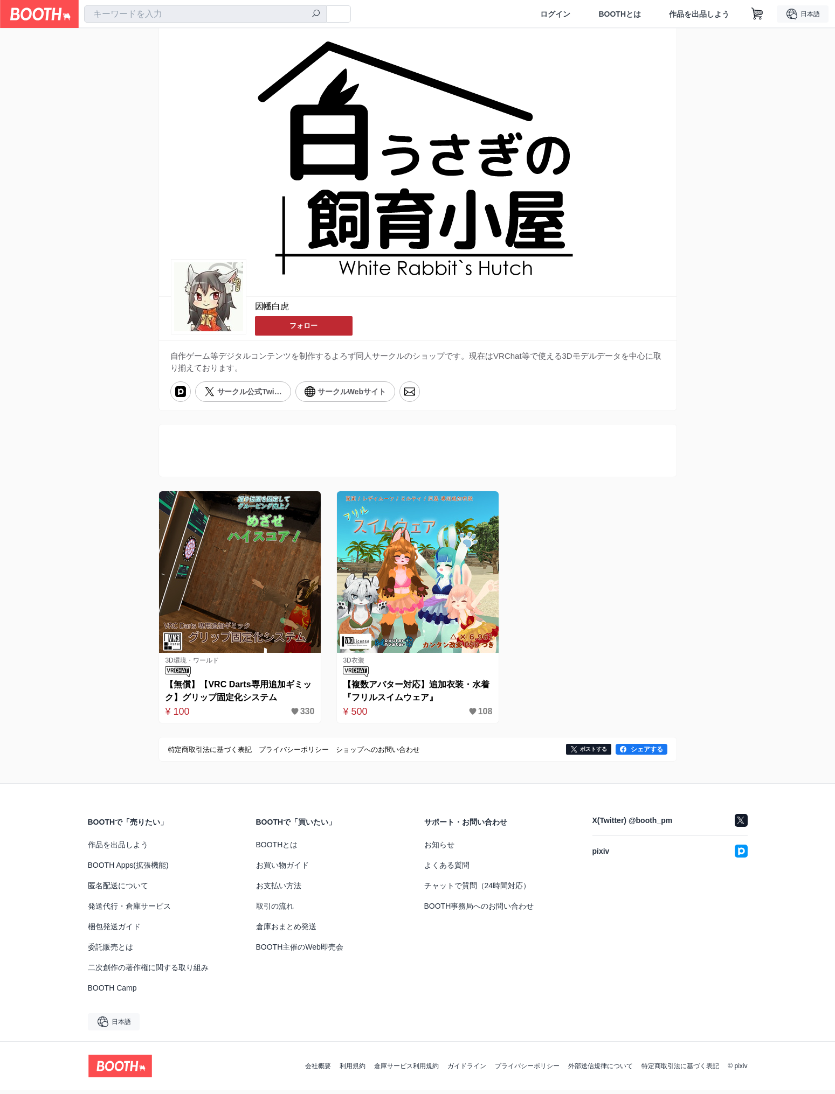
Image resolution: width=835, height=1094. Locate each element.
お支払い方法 (278, 889)
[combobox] (205, 14)
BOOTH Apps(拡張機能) (128, 869)
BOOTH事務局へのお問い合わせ (479, 909)
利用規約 (352, 1070)
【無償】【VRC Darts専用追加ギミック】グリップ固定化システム (237, 695)
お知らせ (439, 848)
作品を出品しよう (699, 14)
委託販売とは (110, 950)
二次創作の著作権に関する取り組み (148, 971)
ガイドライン (466, 1070)
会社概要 (318, 1070)
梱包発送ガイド (114, 930)
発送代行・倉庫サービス (129, 909)
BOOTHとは (619, 14)
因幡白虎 (272, 306)
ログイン (555, 14)
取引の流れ (275, 909)
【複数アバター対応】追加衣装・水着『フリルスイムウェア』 (415, 695)
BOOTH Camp (112, 991)
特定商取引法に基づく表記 (680, 1070)
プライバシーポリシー (527, 1070)
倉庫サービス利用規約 (406, 1070)
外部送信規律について (600, 1070)
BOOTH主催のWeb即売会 (299, 950)
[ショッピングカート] (757, 14)
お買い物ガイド (282, 869)
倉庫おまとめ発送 (286, 930)
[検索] (315, 14)
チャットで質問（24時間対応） (477, 889)
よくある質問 (447, 869)
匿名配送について (118, 889)
